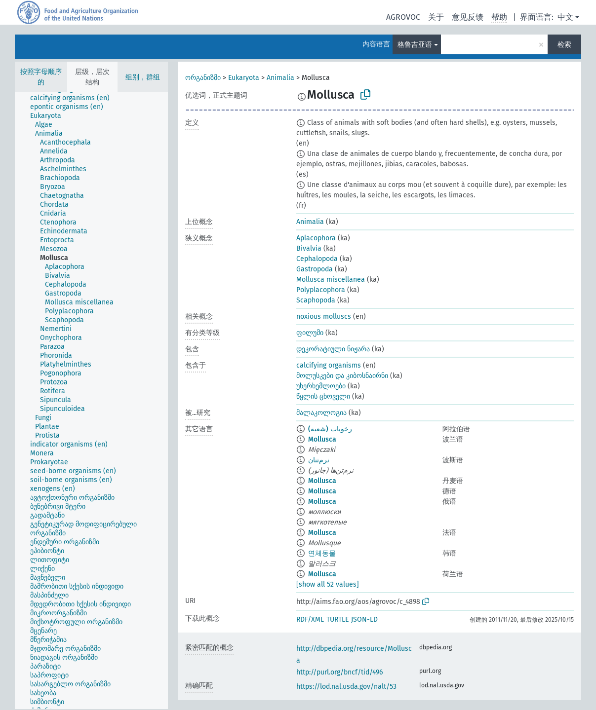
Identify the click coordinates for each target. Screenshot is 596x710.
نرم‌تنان (318, 460)
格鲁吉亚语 (414, 44)
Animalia (280, 78)
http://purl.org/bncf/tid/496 (339, 672)
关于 (436, 17)
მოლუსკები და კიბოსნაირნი (342, 376)
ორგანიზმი (203, 78)
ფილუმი (309, 333)
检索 (564, 44)
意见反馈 (467, 17)
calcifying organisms (328, 365)
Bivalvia (308, 248)
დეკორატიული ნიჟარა (333, 349)
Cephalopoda (317, 259)
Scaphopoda (315, 300)
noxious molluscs (323, 316)
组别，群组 (142, 77)
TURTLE (337, 619)
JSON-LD (364, 619)
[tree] (91, 400)
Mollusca (322, 439)
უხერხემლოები (321, 386)
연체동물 (322, 553)
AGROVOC (403, 17)
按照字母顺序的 (41, 77)
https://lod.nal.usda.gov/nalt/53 (346, 686)
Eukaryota (243, 78)
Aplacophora (316, 238)
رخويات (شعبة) (330, 429)
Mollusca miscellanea (330, 279)
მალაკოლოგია (321, 413)
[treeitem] (74, 98)
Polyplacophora (320, 290)
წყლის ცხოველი (323, 396)
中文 (565, 17)
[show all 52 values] (327, 584)
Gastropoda (314, 269)
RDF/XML (310, 619)
